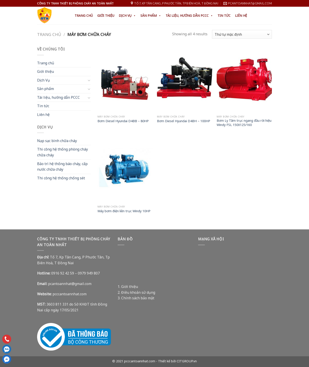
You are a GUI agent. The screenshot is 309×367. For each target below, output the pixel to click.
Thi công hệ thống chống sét (61, 178)
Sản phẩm (150, 15)
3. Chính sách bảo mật (136, 298)
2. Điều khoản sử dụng (136, 292)
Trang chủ (84, 15)
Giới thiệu (105, 15)
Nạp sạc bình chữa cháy (57, 140)
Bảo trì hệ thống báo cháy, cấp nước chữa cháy (62, 166)
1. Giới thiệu (128, 286)
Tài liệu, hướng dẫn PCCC (189, 15)
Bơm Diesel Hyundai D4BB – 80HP (123, 121)
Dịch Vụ (127, 15)
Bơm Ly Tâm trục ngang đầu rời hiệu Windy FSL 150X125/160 (244, 123)
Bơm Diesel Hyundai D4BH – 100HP (183, 121)
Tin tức (224, 15)
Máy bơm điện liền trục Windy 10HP (123, 211)
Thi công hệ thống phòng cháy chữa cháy (62, 152)
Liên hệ (241, 15)
